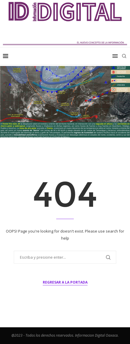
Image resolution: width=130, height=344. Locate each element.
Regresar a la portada (65, 282)
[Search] (124, 56)
